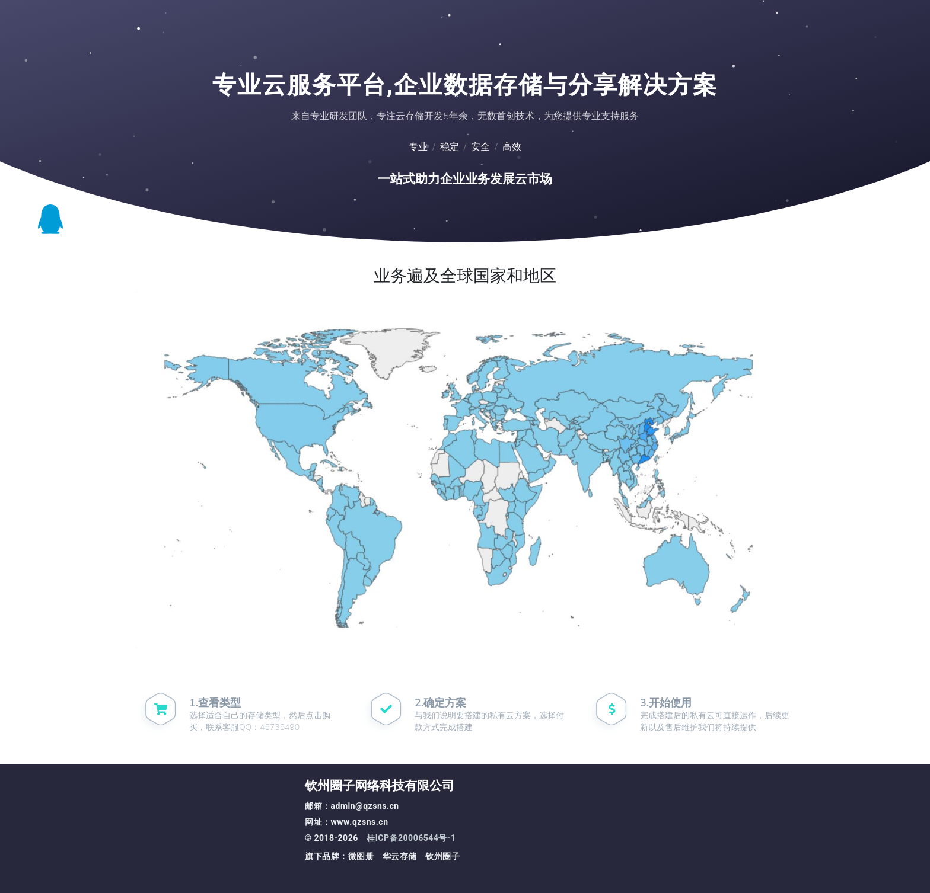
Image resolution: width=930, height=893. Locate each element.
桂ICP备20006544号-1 (411, 838)
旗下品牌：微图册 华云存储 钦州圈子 (382, 856)
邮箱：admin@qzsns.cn (352, 806)
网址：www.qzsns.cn (346, 822)
